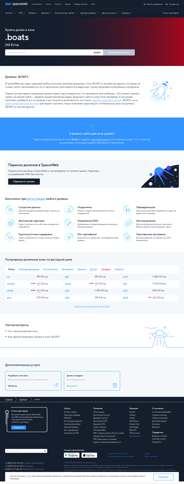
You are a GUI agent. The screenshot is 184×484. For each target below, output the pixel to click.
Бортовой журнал (159, 423)
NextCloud (133, 423)
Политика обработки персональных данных (121, 459)
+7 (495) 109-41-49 (14, 468)
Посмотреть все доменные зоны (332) (92, 309)
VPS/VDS (67, 421)
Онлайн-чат (174, 4)
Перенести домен (24, 182)
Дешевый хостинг (100, 421)
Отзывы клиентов (159, 417)
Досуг (93, 270)
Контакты (156, 427)
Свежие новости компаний (104, 439)
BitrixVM (132, 433)
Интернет (67, 270)
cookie (29, 476)
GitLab (132, 421)
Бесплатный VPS (100, 423)
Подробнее (18, 430)
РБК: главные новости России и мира (108, 436)
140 (97, 285)
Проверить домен (119, 52)
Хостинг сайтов (70, 415)
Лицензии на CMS (71, 436)
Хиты (11, 270)
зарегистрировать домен (107, 100)
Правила (147, 456)
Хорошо (163, 477)
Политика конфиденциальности (117, 456)
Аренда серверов (71, 429)
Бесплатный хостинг (101, 417)
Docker (132, 415)
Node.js (132, 417)
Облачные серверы (72, 417)
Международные (29, 270)
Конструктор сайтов (72, 427)
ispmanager (134, 429)
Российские (50, 270)
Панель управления (154, 4)
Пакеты (119, 270)
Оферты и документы (151, 459)
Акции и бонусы (99, 429)
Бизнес (82, 270)
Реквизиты (156, 444)
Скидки (106, 270)
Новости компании (160, 421)
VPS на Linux (134, 436)
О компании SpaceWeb (161, 415)
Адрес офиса (82, 470)
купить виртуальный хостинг (22, 103)
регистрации (36, 199)
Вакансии (156, 429)
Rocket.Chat (134, 427)
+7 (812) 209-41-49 (14, 465)
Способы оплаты (159, 441)
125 (39, 285)
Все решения (135, 439)
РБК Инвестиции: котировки (105, 442)
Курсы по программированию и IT (107, 445)
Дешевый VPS (99, 427)
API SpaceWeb (99, 433)
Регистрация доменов (73, 423)
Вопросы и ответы (159, 438)
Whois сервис (98, 415)
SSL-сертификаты (71, 433)
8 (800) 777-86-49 (13, 471)
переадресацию (100, 140)
